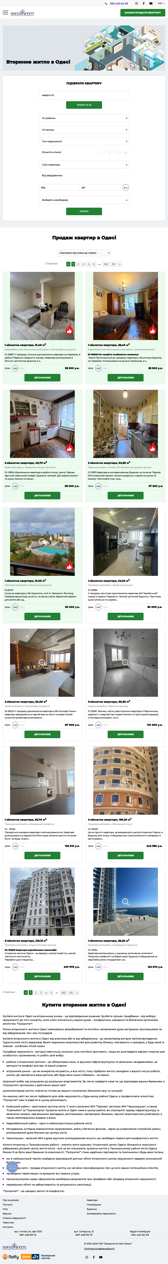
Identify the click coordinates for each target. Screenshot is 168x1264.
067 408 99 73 (84, 1234)
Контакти (8, 1227)
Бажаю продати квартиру (143, 12)
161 (113, 264)
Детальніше (42, 377)
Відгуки (7, 1213)
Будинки (92, 1209)
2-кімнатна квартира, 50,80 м (109, 463)
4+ (126, 152)
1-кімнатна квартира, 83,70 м (25, 819)
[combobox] (84, 118)
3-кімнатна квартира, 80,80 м (109, 701)
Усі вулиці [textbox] (48, 130)
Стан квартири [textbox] (51, 165)
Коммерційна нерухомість (101, 1213)
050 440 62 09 (119, 3)
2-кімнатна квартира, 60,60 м (26, 701)
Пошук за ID (84, 105)
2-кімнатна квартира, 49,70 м (26, 463)
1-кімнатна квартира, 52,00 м (109, 580)
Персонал (8, 1222)
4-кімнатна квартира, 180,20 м (109, 819)
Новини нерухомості (14, 1218)
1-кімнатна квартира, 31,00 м (25, 580)
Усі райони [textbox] (48, 118)
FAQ (5, 1209)
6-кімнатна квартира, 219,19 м (26, 940)
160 (106, 264)
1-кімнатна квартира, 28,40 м (109, 345)
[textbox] (84, 200)
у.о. (126, 187)
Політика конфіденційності (99, 1248)
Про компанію (11, 1200)
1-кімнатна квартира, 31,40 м (25, 345)
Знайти (84, 211)
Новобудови (94, 1204)
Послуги (7, 1204)
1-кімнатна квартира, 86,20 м (108, 940)
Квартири (92, 1200)
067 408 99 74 (27, 1234)
